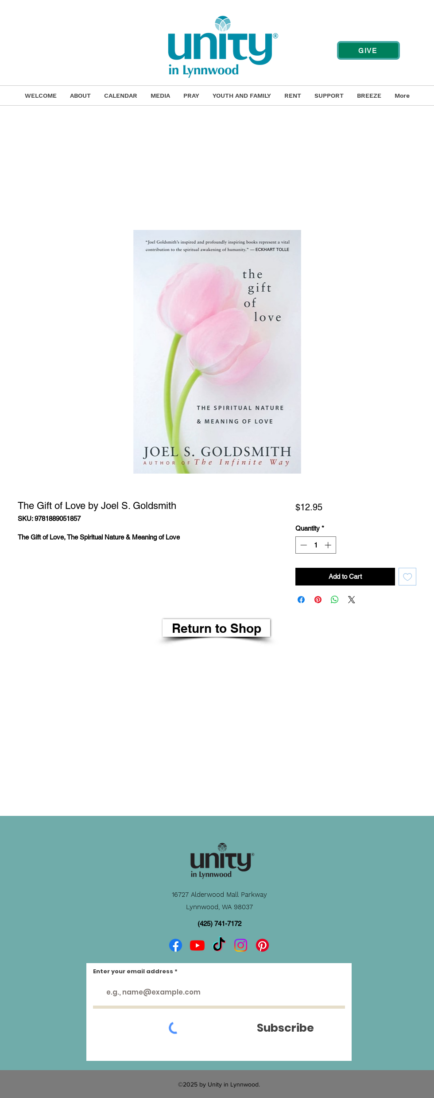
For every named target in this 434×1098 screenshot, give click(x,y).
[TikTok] (219, 945)
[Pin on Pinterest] (318, 599)
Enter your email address (133, 971)
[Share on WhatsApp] (334, 599)
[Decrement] (303, 545)
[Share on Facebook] (301, 599)
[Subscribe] (285, 1028)
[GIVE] (368, 50)
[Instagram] (240, 945)
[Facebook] (175, 945)
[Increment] (329, 545)
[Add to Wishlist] (408, 577)
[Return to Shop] (216, 628)
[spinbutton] (315, 545)
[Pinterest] (262, 945)
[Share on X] (351, 599)
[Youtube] (197, 945)
